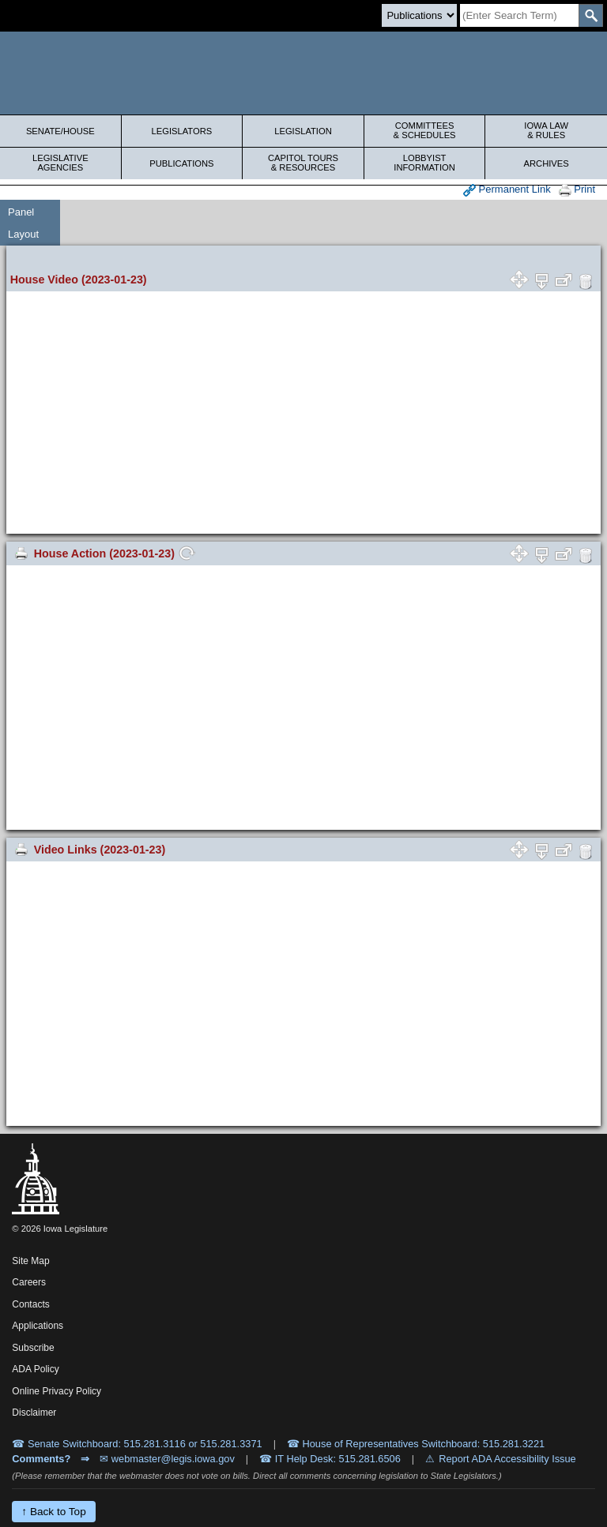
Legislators (182, 131)
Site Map (30, 1260)
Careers (29, 1282)
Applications (37, 1325)
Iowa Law (546, 130)
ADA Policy (35, 1369)
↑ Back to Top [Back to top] (53, 1512)
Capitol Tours (303, 162)
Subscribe (33, 1347)
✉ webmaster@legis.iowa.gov (167, 1459)
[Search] (519, 15)
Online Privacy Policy (56, 1391)
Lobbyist (424, 162)
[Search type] (419, 15)
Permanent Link (507, 190)
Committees (424, 130)
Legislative (60, 162)
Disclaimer (34, 1412)
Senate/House (60, 131)
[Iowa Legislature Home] (303, 73)
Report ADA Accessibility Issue (507, 1459)
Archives (546, 163)
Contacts (30, 1304)
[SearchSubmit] (591, 15)
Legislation (303, 131)
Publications (181, 163)
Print (577, 190)
